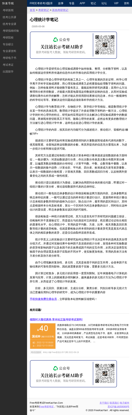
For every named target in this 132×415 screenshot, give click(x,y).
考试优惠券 (36, 352)
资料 (126, 3)
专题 (71, 3)
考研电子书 (9, 57)
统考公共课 (9, 17)
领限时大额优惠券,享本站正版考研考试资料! (56, 319)
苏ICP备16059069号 (118, 406)
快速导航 (8, 3)
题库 (50, 3)
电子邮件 (124, 402)
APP (82, 3)
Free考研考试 (37, 3)
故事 (61, 3)
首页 (32, 10)
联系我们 (114, 402)
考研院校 (8, 37)
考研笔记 (43, 10)
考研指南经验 (11, 30)
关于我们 (104, 402)
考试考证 (8, 64)
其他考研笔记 (60, 10)
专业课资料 (9, 51)
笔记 (93, 3)
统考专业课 (9, 24)
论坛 (104, 3)
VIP (116, 3)
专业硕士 (8, 44)
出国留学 (8, 71)
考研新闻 (8, 10)
